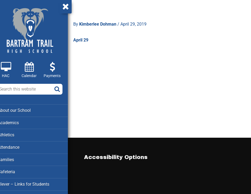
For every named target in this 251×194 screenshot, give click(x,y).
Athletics (13, 134)
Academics (15, 122)
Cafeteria (13, 170)
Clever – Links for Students (29, 183)
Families (13, 158)
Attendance (15, 146)
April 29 (88, 38)
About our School (21, 110)
